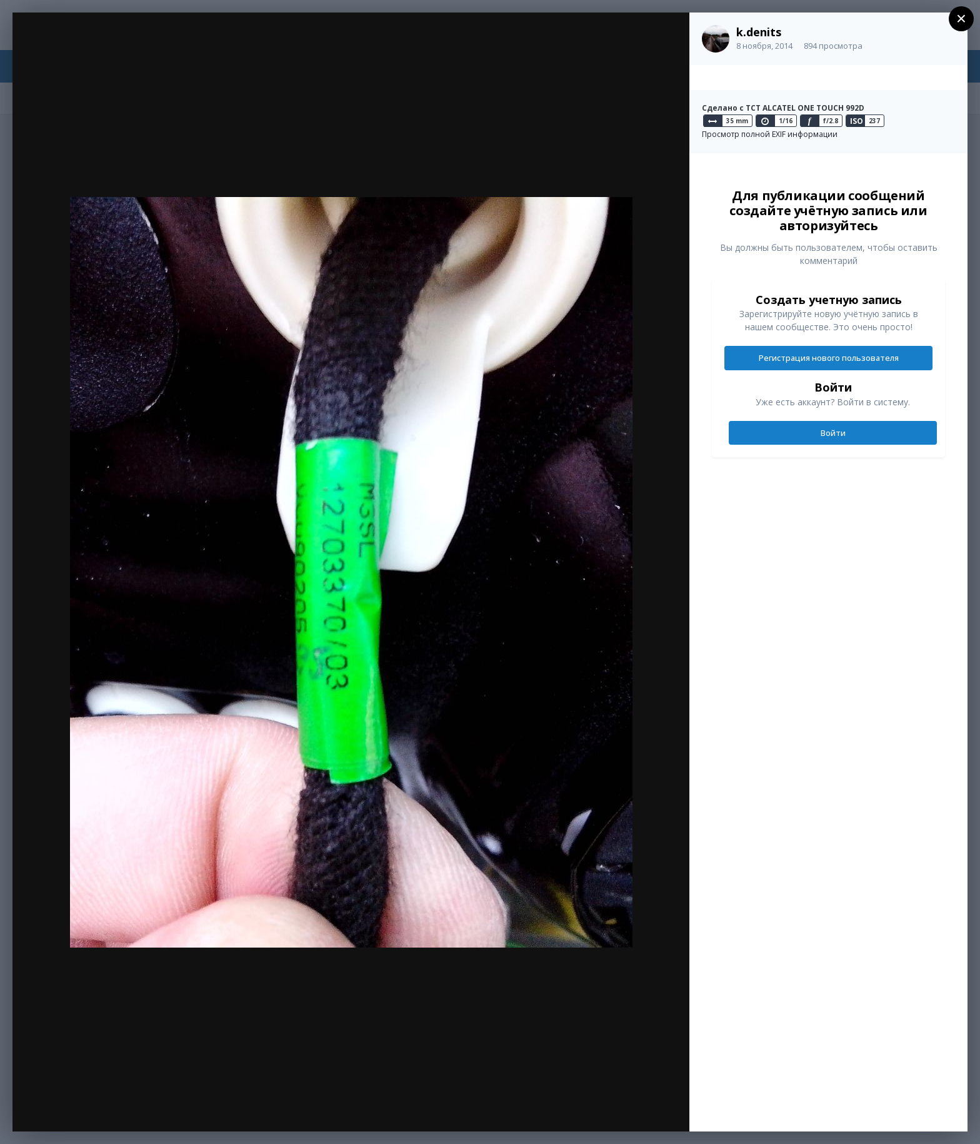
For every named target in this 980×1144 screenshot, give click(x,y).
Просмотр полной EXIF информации (770, 134)
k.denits (758, 31)
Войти (833, 432)
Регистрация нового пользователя (829, 357)
